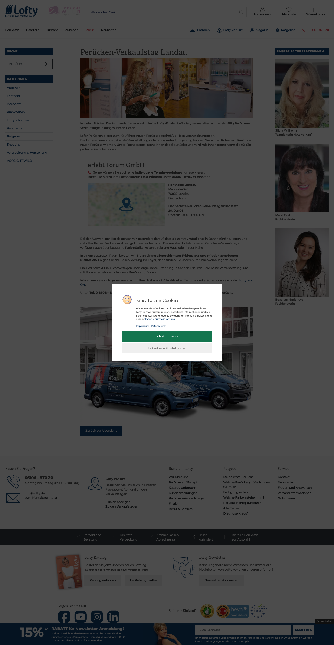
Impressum (142, 326)
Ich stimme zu (167, 336)
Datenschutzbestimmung (160, 319)
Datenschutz (158, 326)
